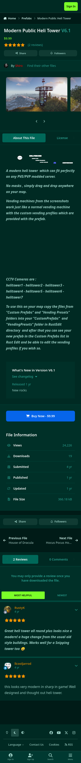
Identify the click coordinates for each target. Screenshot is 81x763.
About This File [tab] (24, 138)
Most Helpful (23, 595)
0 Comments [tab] (58, 559)
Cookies (54, 744)
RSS (69, 744)
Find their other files (41, 66)
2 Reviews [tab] (20, 559)
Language (16, 744)
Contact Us (36, 744)
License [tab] (62, 138)
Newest (62, 595)
